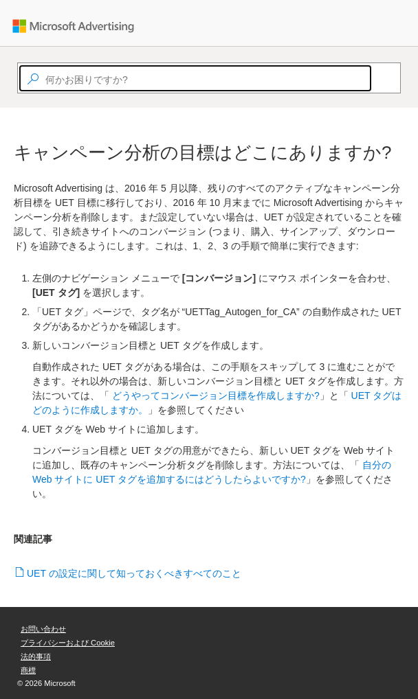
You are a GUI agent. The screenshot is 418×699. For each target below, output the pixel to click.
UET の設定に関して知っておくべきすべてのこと (134, 573)
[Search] (377, 78)
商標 (28, 670)
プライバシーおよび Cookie (68, 643)
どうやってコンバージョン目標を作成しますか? (216, 395)
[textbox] (195, 78)
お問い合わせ (43, 629)
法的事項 (36, 656)
